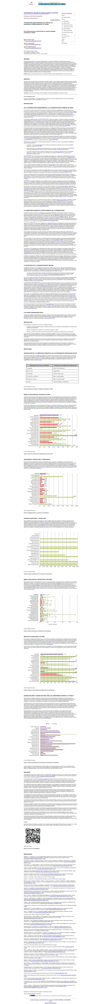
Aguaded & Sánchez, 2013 (63, 195)
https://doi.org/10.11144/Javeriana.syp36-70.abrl (46, 871)
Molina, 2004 (67, 125)
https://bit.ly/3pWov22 (28, 971)
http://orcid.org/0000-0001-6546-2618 (33, 48)
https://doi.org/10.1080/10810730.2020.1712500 (59, 896)
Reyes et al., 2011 (60, 111)
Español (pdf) (65, 21)
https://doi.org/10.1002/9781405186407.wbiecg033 (34, 889)
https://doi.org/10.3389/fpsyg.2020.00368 (53, 951)
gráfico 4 (38, 585)
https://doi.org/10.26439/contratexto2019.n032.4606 (34, 900)
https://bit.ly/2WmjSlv (69, 946)
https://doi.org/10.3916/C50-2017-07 (50, 933)
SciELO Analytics (66, 17)
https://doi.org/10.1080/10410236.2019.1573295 (67, 982)
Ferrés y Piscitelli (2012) (40, 356)
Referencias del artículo (67, 25)
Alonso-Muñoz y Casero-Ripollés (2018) (33, 282)
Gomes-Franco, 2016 (50, 304)
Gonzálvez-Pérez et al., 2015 (46, 213)
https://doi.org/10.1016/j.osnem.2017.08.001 (62, 886)
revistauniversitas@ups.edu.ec (50, 1002)
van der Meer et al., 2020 (28, 190)
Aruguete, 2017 (65, 701)
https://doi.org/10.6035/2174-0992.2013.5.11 (33, 858)
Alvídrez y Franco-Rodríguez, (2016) (41, 277)
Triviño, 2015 (31, 191)
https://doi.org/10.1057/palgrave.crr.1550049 (49, 903)
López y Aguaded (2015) (31, 222)
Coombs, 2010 (39, 145)
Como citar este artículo (68, 26)
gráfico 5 (51, 644)
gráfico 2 (72, 463)
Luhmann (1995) (27, 180)
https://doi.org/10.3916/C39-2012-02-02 (54, 909)
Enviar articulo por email (67, 32)
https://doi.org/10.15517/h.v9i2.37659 (50, 968)
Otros (63, 39)
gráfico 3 (43, 523)
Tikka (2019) (29, 291)
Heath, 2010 (55, 139)
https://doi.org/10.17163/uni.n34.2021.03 (31, 18)
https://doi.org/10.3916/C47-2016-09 (44, 868)
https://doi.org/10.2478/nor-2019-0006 (68, 975)
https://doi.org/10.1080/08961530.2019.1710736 (34, 987)
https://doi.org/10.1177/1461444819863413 (52, 936)
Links (44, 858)
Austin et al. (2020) (69, 227)
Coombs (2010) (28, 155)
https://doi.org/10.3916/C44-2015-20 (33, 942)
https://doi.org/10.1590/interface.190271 (32, 893)
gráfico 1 (52, 407)
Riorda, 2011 (33, 115)
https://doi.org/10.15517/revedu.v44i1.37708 (41, 921)
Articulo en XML (66, 23)
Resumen (26, 59)
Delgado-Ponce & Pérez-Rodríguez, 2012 (50, 220)
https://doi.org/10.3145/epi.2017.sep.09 (32, 918)
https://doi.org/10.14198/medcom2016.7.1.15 (39, 924)
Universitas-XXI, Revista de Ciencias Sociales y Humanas (41, 12)
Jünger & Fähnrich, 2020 (32, 308)
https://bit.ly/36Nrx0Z (28, 883)
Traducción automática (67, 30)
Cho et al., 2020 (60, 227)
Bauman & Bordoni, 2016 (35, 138)
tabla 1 (27, 358)
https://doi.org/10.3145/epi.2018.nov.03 (61, 865)
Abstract (27, 79)
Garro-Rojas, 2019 (63, 217)
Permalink (64, 43)
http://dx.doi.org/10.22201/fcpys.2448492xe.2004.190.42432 (42, 961)
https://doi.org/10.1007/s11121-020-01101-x (53, 874)
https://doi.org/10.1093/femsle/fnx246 (50, 939)
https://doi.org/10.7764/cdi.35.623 (61, 927)
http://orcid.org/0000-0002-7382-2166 (33, 41)
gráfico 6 (47, 717)
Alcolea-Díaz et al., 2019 (58, 240)
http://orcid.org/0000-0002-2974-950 (33, 44)
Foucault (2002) (48, 176)
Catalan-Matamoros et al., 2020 (62, 200)
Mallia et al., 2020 (54, 227)
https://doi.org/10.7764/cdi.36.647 (35, 979)
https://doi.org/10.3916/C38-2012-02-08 (43, 912)
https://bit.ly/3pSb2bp (59, 973)
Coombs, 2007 (29, 139)
